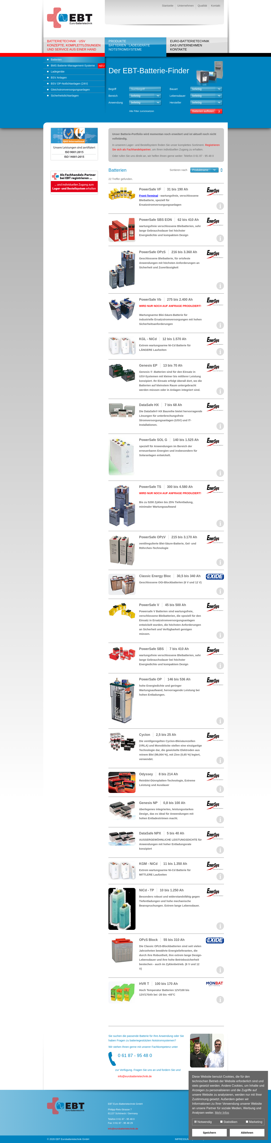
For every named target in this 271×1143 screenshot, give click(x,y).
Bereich (113, 95)
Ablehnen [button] (247, 1132)
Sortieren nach (178, 169)
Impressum (182, 1139)
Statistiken (228, 1121)
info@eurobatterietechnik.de (123, 1128)
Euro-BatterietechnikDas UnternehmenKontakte (189, 45)
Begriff (112, 89)
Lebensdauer (177, 95)
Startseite (168, 5)
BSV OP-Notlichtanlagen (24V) (69, 83)
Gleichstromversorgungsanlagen (70, 89)
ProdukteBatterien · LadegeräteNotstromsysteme (129, 45)
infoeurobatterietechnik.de (135, 1076)
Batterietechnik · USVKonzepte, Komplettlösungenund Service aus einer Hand (73, 45)
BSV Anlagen (59, 77)
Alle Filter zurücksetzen (141, 111)
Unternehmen (185, 5)
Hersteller (175, 102)
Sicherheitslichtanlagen (65, 95)
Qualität (202, 5)
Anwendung (115, 102)
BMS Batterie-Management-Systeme (73, 65)
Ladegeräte (58, 71)
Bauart (173, 89)
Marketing (254, 1121)
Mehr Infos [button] (222, 1112)
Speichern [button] (209, 1132)
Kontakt (215, 5)
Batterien (56, 59)
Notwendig (203, 1121)
